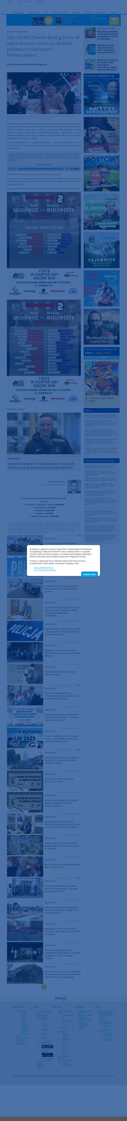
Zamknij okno (89, 574)
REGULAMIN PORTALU (44, 567)
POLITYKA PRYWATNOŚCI (45, 570)
